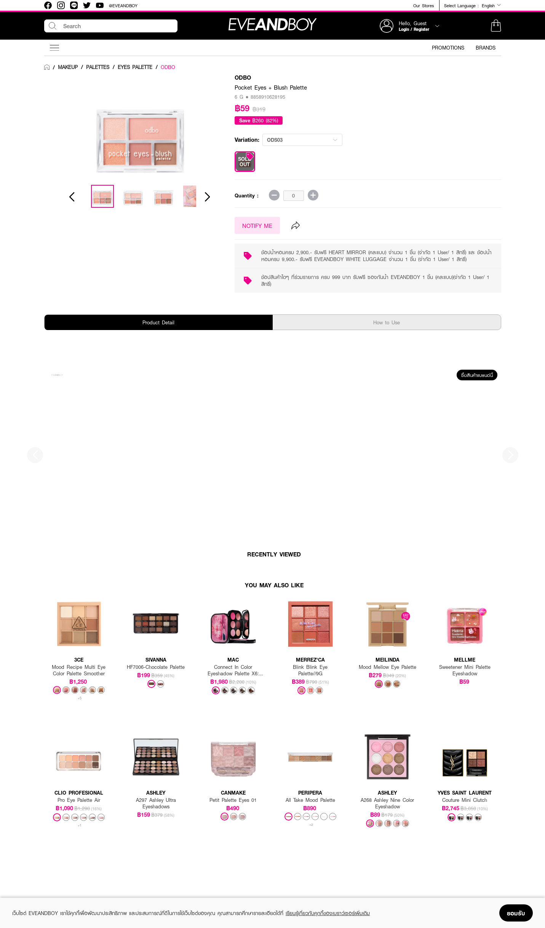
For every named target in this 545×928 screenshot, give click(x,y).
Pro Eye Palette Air (79, 800)
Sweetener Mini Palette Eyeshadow (465, 670)
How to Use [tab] (386, 322)
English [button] (491, 5)
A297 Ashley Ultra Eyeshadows (156, 803)
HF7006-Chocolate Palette (156, 667)
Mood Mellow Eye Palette (387, 667)
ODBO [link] (168, 67)
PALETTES (97, 67)
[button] (496, 25)
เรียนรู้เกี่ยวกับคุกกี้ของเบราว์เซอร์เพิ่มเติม (328, 913)
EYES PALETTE (135, 67)
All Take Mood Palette (310, 800)
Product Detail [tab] (158, 322)
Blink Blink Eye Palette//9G (310, 670)
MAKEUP (68, 67)
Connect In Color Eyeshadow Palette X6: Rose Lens (233, 670)
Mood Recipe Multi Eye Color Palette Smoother (78, 670)
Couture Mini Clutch (464, 800)
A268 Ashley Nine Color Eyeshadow (387, 803)
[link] (47, 67)
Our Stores (423, 5)
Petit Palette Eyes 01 (233, 800)
